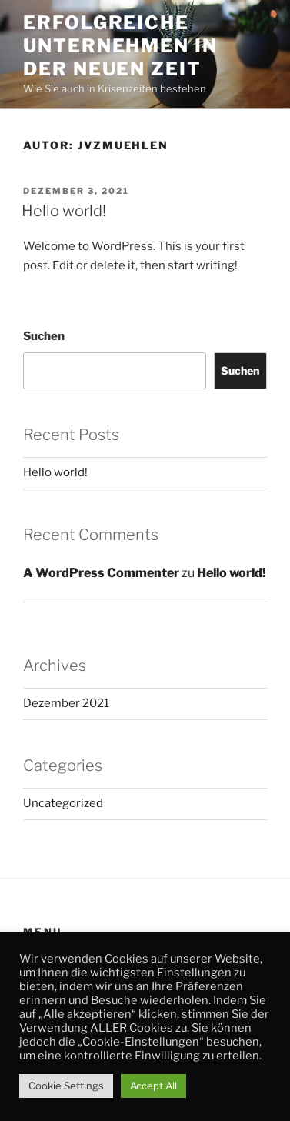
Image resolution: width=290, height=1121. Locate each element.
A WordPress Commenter (101, 573)
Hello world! (64, 211)
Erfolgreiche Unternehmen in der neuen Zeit (120, 46)
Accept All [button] (153, 1085)
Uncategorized (63, 803)
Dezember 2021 (66, 703)
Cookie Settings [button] (66, 1085)
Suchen (44, 336)
